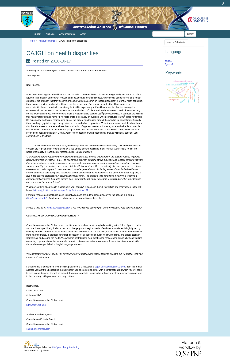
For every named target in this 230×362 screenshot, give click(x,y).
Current (37, 34)
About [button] (84, 34)
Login (222, 3)
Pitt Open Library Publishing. (66, 347)
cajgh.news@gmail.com (38, 329)
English (168, 60)
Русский (169, 64)
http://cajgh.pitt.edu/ (37, 198)
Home (32, 41)
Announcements (67, 34)
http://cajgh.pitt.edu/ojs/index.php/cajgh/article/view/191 (60, 190)
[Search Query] (168, 34)
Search (190, 34)
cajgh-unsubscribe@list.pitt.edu (110, 266)
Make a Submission (176, 42)
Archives (50, 34)
